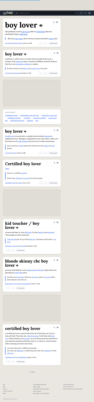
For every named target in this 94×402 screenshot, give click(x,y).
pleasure (41, 232)
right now (10, 353)
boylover (30, 121)
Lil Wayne (18, 178)
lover (21, 38)
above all (25, 68)
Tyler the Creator (32, 336)
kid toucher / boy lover (49, 115)
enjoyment (50, 232)
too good (26, 178)
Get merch (53, 43)
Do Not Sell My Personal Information (73, 389)
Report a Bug (36, 387)
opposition (19, 61)
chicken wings (31, 270)
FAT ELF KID (23, 246)
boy (37, 121)
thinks (21, 146)
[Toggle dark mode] (85, 13)
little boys (28, 232)
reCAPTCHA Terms (68, 387)
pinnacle (46, 146)
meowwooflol (26, 284)
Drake (7, 169)
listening (47, 351)
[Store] (81, 13)
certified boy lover (10, 357)
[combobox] (47, 13)
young (51, 38)
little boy (32, 239)
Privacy (5, 389)
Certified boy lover (11, 115)
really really (18, 273)
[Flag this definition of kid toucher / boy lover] (57, 222)
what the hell (12, 239)
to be (37, 68)
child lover (23, 34)
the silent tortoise (17, 43)
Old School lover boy (17, 121)
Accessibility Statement (39, 385)
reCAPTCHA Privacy (68, 385)
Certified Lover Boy (14, 118)
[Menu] (89, 13)
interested (47, 136)
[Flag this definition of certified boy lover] (57, 327)
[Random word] (76, 13)
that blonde (20, 277)
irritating (27, 64)
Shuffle (32, 372)
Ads (4, 385)
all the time (40, 270)
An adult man (9, 136)
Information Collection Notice (41, 389)
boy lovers (26, 338)
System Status (37, 391)
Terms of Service (7, 391)
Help (4, 387)
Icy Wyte (20, 183)
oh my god (47, 277)
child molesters (23, 141)
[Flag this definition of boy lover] (56, 22)
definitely (20, 351)
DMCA (4, 393)
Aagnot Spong (16, 73)
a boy (16, 38)
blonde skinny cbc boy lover (29, 115)
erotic (53, 146)
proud (34, 68)
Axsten (14, 153)
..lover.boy (27, 118)
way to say (26, 31)
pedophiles (40, 31)
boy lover (7, 43)
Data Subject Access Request (41, 393)
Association (19, 64)
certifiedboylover (22, 357)
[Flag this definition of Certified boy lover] (57, 162)
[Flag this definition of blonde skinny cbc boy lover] (57, 260)
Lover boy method (39, 118)
